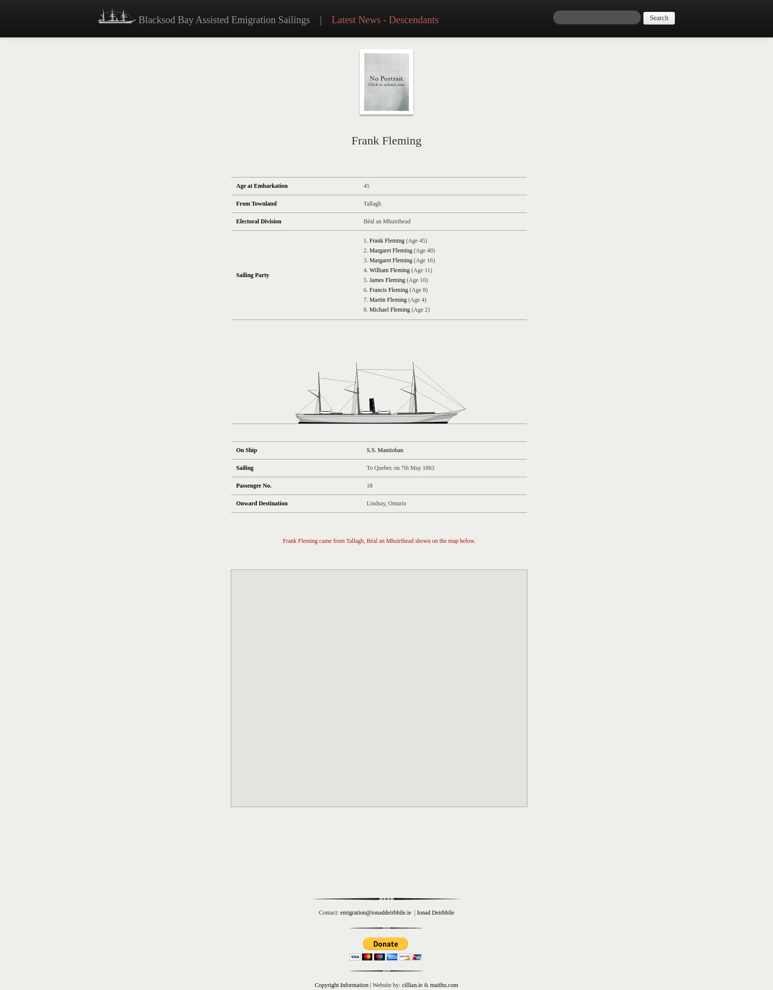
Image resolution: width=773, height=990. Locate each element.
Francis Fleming (388, 289)
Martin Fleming (388, 299)
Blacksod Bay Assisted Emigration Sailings (204, 17)
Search (659, 18)
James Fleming (387, 280)
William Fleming (389, 270)
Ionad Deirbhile (436, 912)
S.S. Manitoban (385, 450)
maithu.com (444, 985)
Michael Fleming (389, 309)
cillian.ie (412, 985)
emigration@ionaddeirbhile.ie (375, 912)
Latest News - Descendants (385, 19)
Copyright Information (342, 985)
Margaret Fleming (390, 250)
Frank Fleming (386, 240)
